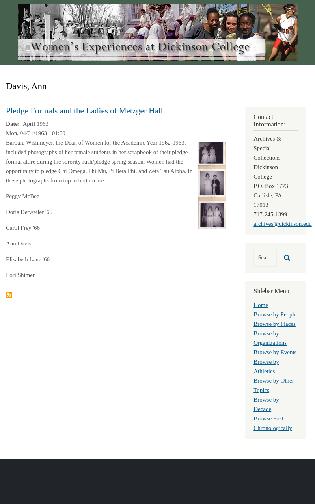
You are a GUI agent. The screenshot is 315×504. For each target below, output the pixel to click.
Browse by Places (274, 324)
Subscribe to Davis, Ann (9, 295)
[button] (212, 184)
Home (260, 305)
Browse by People (274, 314)
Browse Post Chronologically (272, 423)
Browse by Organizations (270, 338)
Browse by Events (274, 352)
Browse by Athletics (266, 366)
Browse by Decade (266, 404)
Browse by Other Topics (273, 385)
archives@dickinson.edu (282, 224)
